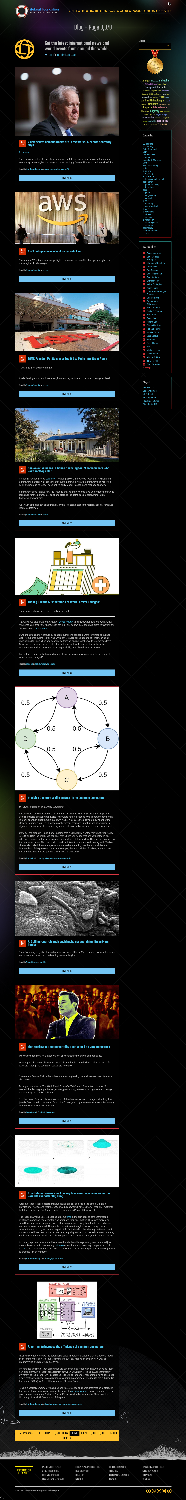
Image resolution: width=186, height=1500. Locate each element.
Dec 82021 (23, 143)
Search (168, 46)
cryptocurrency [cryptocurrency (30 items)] (158, 94)
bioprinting (148, 203)
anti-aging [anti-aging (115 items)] (164, 80)
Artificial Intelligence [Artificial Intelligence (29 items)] (151, 84)
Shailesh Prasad (154, 274)
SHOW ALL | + (147, 368)
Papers (112, 10)
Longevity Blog (150, 391)
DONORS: (111, 1471)
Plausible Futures (151, 401)
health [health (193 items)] (149, 101)
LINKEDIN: (111, 1467)
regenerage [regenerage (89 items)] (161, 114)
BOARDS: (144, 1471)
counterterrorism (150, 230)
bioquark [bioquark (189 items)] (151, 87)
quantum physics (65, 858)
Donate (120, 10)
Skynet (146, 163)
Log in (51, 55)
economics (51, 664)
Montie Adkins (31, 1112)
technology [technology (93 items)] (162, 121)
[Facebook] (148, 1491)
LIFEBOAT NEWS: (81, 1467)
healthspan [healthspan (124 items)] (159, 100)
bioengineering (149, 195)
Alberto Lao (152, 322)
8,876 (57, 1433)
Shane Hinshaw (154, 325)
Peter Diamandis (150, 149)
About (71, 10)
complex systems (151, 222)
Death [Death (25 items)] (168, 94)
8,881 (101, 1433)
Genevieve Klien (154, 253)
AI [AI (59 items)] (149, 81)
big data (146, 192)
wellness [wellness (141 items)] (162, 124)
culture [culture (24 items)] (164, 94)
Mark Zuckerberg (150, 165)
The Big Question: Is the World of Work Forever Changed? (64, 602)
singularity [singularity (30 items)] (166, 118)
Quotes (147, 10)
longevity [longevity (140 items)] (154, 111)
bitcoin (146, 209)
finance (52, 169)
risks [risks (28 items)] (161, 118)
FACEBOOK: (46, 1467)
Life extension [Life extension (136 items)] (160, 107)
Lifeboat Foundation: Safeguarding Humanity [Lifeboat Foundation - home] (37, 11)
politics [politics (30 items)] (146, 115)
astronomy (148, 182)
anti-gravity (148, 173)
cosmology (48, 1258)
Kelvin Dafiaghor (154, 284)
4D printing (148, 146)
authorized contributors (66, 55)
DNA (145, 152)
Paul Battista (30, 858)
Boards (85, 10)
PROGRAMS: (146, 1475)
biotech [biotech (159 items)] (161, 87)
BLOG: (77, 1471)
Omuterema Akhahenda (152, 302)
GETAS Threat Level (24, 1472)
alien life (42, 962)
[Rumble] (169, 1491)
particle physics (57, 1258)
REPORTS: (78, 1475)
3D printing (148, 144)
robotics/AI (65, 169)
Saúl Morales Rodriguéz (34, 169)
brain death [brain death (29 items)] (145, 94)
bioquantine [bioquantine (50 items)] (162, 84)
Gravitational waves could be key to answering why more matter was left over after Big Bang (69, 1195)
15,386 (113, 1433)
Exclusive (24, 152)
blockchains (148, 211)
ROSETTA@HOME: (48, 1479)
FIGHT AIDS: (46, 1475)
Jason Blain (152, 353)
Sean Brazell (152, 336)
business (147, 214)
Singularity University (152, 160)
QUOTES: (144, 1479)
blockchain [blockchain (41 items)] (165, 91)
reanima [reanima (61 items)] (152, 114)
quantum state (79, 1391)
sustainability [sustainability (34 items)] (152, 121)
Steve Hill (151, 339)
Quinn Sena (152, 266)
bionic (145, 201)
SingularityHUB (150, 404)
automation (148, 187)
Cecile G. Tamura (154, 311)
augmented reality (151, 184)
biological (147, 198)
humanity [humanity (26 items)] (168, 101)
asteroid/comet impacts (154, 179)
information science (52, 858)
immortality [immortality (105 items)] (152, 104)
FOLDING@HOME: (114, 1475)
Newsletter (137, 10)
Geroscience (148, 387)
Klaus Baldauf (153, 307)
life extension (50, 1112)
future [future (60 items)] (161, 97)
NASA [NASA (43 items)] (162, 112)
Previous (27, 1433)
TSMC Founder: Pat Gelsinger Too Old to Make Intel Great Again (67, 358)
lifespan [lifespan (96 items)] (145, 111)
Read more (67, 178)
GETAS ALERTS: (147, 1467)
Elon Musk (41, 1112)
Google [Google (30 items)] (142, 101)
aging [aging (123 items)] (145, 80)
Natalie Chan (153, 332)
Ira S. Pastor (152, 361)
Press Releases (165, 10)
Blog (78, 10)
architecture (148, 176)
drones (46, 169)
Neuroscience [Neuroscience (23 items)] (167, 112)
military (58, 169)
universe (59, 1245)
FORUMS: (111, 1479)
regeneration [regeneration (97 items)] (148, 117)
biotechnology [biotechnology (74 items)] (148, 90)
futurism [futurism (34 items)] (166, 97)
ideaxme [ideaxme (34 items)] (143, 105)
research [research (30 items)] (157, 118)
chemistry (147, 217)
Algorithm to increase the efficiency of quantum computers (66, 1346)
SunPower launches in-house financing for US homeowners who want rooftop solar (68, 470)
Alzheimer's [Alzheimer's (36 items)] (154, 81)
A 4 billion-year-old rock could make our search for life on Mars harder (68, 943)
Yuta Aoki (151, 314)
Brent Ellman (153, 343)
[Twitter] (154, 1491)
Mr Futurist (148, 394)
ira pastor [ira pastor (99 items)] (148, 107)
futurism (45, 270)
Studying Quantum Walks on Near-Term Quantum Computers (66, 798)
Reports (103, 10)
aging (145, 168)
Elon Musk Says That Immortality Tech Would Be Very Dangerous (69, 1047)
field (24, 1248)
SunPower (51, 478)
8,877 (65, 1433)
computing (40, 858)
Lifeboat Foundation (31, 1490)
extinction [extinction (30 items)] (155, 97)
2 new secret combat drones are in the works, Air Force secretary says (69, 144)
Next (65, 1438)
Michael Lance (153, 350)
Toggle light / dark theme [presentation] (169, 3)
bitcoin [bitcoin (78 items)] (158, 90)
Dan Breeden (153, 270)
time (69, 1216)
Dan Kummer (153, 298)
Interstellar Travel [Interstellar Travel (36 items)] (164, 105)
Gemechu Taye (154, 281)
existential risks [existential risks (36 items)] (147, 97)
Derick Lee (29, 664)
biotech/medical (40, 664)
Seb (148, 346)
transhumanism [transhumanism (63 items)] (150, 124)
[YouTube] (164, 1491)
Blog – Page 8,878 (93, 27)
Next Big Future (150, 397)
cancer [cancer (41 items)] (151, 94)
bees (145, 190)
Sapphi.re (56, 1490)
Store (154, 10)
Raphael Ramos (154, 329)
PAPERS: (78, 1479)
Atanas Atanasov (32, 962)
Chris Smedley (153, 364)
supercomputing (76, 1404)
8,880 (93, 1433)
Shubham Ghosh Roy (33, 270)
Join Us (128, 10)
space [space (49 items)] (145, 121)
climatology (148, 220)
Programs (94, 10)
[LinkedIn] (159, 1491)
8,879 (84, 1433)
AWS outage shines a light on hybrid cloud (54, 251)
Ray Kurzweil (149, 154)
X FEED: (44, 1471)
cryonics (147, 233)
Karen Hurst (152, 288)
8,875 (48, 1433)
